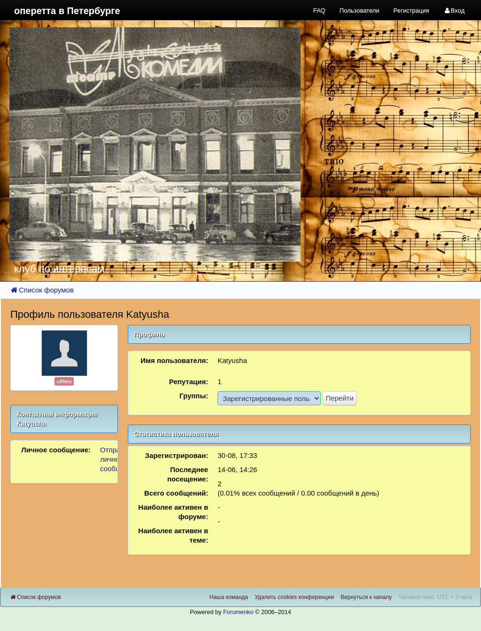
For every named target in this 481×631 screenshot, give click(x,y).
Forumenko (238, 611)
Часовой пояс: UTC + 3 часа (435, 597)
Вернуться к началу (366, 597)
